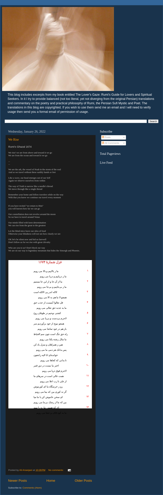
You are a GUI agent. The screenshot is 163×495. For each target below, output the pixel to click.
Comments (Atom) (32, 487)
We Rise (13, 139)
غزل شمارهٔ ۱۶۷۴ (50, 262)
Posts (106, 137)
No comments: (56, 470)
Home (50, 480)
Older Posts (83, 480)
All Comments (110, 143)
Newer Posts (17, 480)
